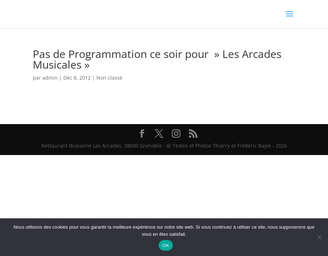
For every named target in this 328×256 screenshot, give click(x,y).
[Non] (319, 237)
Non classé (109, 77)
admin (50, 77)
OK (165, 245)
